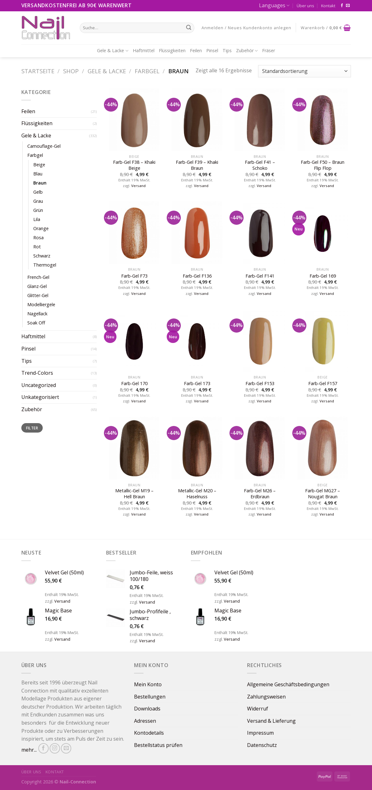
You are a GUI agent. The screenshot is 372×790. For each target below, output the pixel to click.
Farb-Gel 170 (134, 383)
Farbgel (147, 71)
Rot (37, 247)
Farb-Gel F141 (259, 276)
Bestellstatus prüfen (158, 745)
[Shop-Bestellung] (304, 71)
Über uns (305, 5)
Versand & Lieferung (271, 720)
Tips (227, 50)
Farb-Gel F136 (197, 276)
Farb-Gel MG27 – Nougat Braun (322, 494)
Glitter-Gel (37, 295)
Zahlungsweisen (266, 696)
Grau (38, 201)
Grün (38, 210)
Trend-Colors (37, 372)
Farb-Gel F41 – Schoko (260, 165)
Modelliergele (41, 304)
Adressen (145, 720)
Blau (37, 174)
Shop (71, 71)
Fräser (268, 50)
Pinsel (212, 50)
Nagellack (37, 314)
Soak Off (36, 323)
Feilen (196, 50)
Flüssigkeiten (172, 50)
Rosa (38, 237)
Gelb (38, 192)
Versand (138, 186)
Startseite (37, 71)
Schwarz (41, 256)
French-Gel (38, 277)
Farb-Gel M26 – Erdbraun (260, 494)
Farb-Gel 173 (197, 383)
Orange (41, 228)
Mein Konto (148, 684)
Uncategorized (38, 385)
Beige (39, 165)
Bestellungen (149, 696)
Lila (36, 219)
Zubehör (247, 50)
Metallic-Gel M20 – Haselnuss (197, 494)
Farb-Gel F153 (259, 383)
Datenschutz (262, 745)
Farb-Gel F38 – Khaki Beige (134, 165)
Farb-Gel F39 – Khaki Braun (197, 165)
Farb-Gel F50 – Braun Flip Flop (322, 165)
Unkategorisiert (40, 397)
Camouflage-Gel (44, 146)
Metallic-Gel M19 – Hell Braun (134, 494)
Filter (32, 427)
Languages (274, 5)
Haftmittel (143, 50)
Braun (39, 183)
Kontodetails (149, 732)
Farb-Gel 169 (323, 276)
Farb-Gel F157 (322, 383)
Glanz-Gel (37, 286)
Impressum (260, 732)
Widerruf (257, 708)
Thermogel (44, 265)
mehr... (29, 749)
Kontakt (328, 5)
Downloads (147, 708)
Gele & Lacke (112, 50)
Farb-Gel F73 (134, 276)
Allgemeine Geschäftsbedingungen (288, 684)
